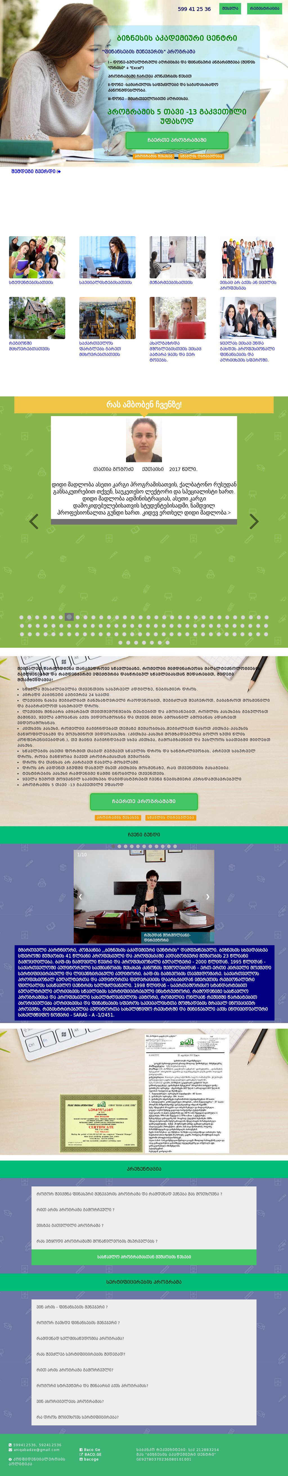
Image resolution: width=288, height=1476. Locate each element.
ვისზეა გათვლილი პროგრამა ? (70, 1225)
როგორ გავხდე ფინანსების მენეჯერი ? (78, 1323)
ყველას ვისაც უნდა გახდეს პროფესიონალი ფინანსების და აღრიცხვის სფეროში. (248, 349)
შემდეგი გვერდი (36, 171)
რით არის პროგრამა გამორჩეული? (75, 1370)
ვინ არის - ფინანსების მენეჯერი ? (72, 1307)
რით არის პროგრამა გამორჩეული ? (75, 1210)
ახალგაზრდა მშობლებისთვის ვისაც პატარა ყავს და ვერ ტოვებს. (178, 349)
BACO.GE (93, 1454)
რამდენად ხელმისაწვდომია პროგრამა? (80, 1338)
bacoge (91, 1459)
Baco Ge (92, 1450)
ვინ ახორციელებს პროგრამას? (70, 1401)
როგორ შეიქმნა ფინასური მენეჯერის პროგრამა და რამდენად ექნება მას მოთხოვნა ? (129, 1194)
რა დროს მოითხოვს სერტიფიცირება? (78, 1417)
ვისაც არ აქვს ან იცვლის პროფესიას (248, 283)
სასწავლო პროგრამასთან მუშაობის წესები (144, 1257)
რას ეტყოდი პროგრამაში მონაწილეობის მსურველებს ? (97, 1241)
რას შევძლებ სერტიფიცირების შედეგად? (81, 1354)
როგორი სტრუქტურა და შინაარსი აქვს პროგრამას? (92, 1386)
